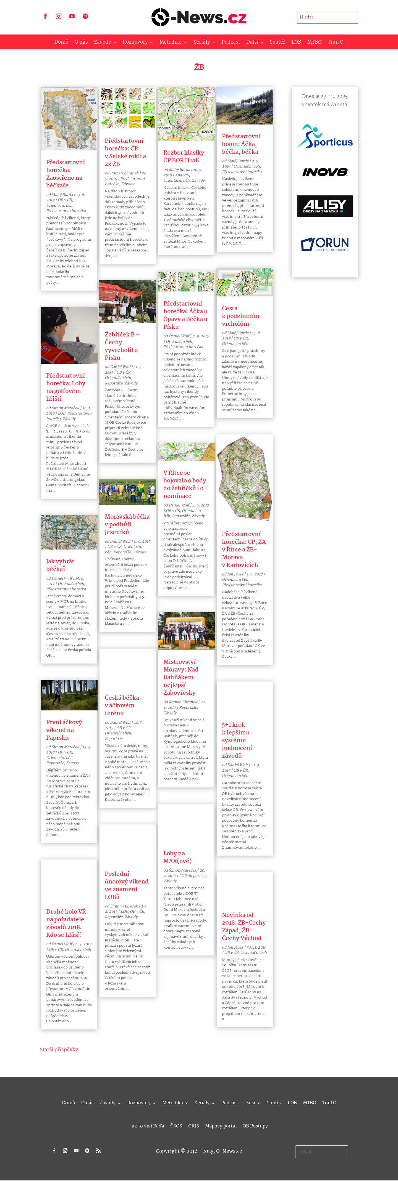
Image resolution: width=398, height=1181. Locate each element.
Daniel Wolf (61, 578)
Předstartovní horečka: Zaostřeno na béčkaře (65, 174)
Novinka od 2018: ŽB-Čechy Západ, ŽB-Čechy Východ (244, 927)
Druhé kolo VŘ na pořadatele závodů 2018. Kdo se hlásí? (66, 923)
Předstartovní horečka (66, 211)
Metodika (170, 43)
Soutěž (278, 43)
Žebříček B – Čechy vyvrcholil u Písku (122, 346)
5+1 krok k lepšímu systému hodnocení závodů (237, 740)
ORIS (193, 1125)
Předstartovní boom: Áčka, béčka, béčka (241, 144)
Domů (61, 43)
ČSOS (176, 1125)
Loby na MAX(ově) (177, 857)
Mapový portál (221, 1125)
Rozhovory (135, 43)
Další (252, 43)
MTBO (314, 43)
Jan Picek (235, 574)
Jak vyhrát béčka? (60, 565)
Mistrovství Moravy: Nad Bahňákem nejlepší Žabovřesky (180, 677)
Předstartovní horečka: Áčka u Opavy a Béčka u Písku (185, 315)
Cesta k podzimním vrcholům (241, 316)
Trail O (336, 43)
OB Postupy (255, 1125)
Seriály (201, 43)
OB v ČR (65, 200)
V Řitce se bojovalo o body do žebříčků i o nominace (184, 484)
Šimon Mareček (65, 408)
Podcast (231, 43)
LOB (296, 43)
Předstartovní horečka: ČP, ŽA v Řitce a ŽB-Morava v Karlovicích (244, 550)
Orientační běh (59, 206)
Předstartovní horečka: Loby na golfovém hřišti (65, 387)
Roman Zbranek (124, 173)
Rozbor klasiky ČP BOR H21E (183, 156)
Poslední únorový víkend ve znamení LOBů (127, 885)
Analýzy (182, 175)
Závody (102, 43)
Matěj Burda (62, 195)
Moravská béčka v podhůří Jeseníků (127, 524)
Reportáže (55, 763)
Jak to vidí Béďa (147, 1125)
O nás (81, 43)
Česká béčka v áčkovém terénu (122, 705)
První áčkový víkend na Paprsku (64, 730)
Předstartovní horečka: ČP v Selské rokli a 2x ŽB (125, 152)
